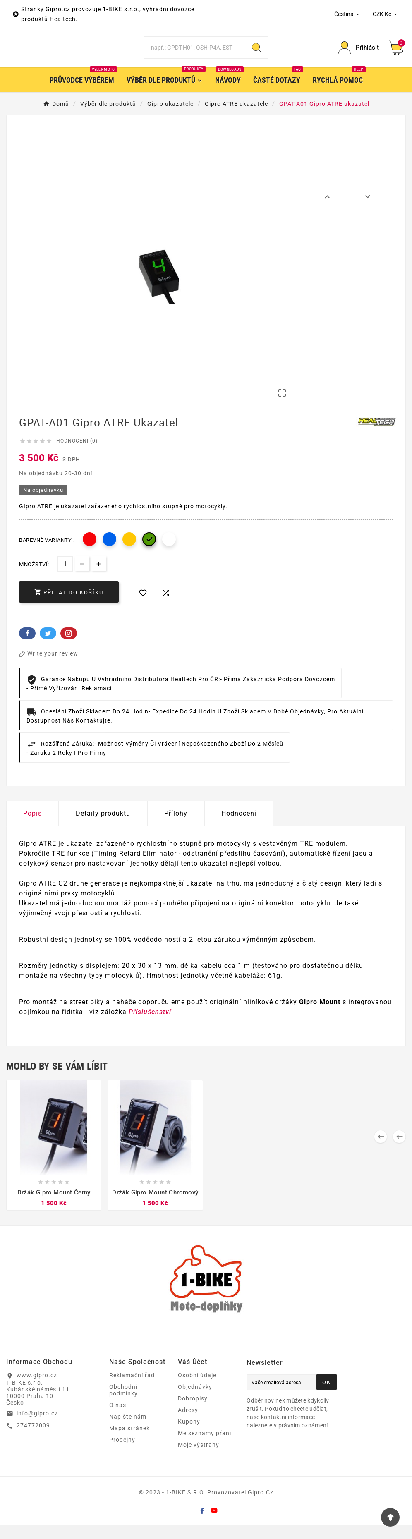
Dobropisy (193, 1412)
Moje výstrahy (198, 1458)
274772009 (33, 1439)
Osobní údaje (197, 1389)
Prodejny (122, 1453)
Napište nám (127, 1430)
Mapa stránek (129, 1442)
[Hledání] (194, 55)
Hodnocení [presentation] (238, 827)
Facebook (27, 647)
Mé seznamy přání (204, 1447)
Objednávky (195, 1401)
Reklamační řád (132, 1389)
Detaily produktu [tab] (103, 827)
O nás (117, 1419)
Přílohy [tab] (175, 827)
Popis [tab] (32, 827)
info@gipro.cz (37, 1427)
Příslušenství (150, 1026)
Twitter (48, 647)
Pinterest (68, 647)
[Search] (256, 55)
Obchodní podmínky (123, 1404)
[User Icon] (358, 54)
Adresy (188, 1424)
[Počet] (65, 578)
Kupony (189, 1435)
